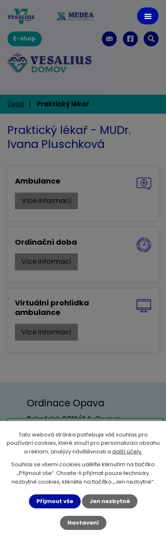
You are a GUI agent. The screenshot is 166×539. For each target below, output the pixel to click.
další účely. (127, 452)
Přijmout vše (54, 501)
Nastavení (83, 523)
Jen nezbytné (109, 501)
